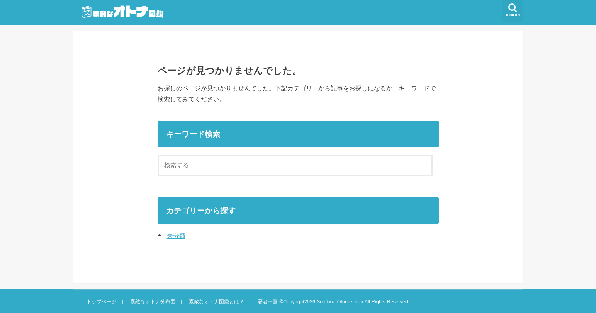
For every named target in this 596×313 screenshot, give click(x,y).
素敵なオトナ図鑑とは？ (215, 301)
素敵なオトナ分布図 (152, 301)
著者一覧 (266, 301)
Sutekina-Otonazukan (339, 301)
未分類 (176, 236)
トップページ (102, 301)
